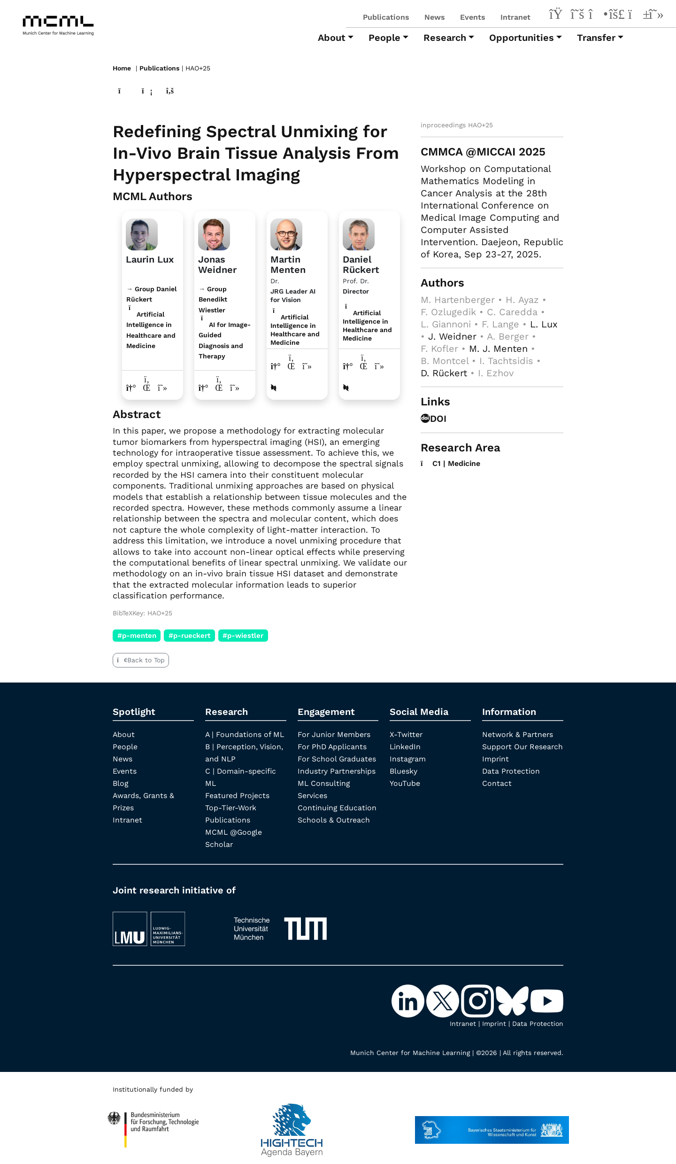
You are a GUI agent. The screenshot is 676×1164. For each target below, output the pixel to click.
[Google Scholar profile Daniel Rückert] (379, 366)
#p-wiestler (243, 635)
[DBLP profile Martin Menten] (273, 387)
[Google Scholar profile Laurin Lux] (162, 387)
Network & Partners (518, 733)
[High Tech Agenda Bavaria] (153, 1125)
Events (472, 17)
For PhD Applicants (333, 746)
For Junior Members (335, 733)
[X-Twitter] (577, 15)
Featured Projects (237, 795)
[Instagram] (597, 15)
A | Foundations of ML (245, 733)
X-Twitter (406, 733)
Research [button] (444, 37)
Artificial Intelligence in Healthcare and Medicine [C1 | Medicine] (295, 329)
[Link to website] (142, 232)
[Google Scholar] (656, 15)
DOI (433, 418)
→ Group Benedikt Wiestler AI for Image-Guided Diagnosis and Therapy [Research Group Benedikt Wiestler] (225, 322)
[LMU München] (165, 923)
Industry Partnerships (337, 770)
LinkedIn (405, 746)
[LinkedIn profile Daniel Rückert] (364, 366)
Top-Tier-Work (231, 807)
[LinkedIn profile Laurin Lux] (147, 387)
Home (122, 68)
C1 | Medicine (451, 462)
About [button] (332, 37)
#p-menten (136, 635)
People (125, 746)
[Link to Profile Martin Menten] (286, 232)
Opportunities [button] (521, 37)
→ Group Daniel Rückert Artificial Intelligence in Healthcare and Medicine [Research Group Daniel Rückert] (151, 317)
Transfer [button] (596, 37)
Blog (121, 782)
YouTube (405, 782)
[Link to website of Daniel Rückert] (348, 366)
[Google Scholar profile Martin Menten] (307, 366)
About (124, 733)
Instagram (408, 758)
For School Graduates (337, 758)
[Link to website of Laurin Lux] (131, 387)
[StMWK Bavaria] (492, 1125)
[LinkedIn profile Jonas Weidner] (219, 387)
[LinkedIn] (557, 15)
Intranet (515, 17)
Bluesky (403, 770)
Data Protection (511, 782)
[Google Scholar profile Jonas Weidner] (235, 387)
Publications (386, 17)
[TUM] (280, 923)
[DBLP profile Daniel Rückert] (346, 387)
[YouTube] (636, 15)
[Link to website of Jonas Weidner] (203, 387)
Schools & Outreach (334, 819)
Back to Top (141, 659)
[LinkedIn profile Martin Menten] (291, 366)
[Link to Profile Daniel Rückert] (359, 232)
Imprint (495, 770)
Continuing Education (337, 807)
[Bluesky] (616, 15)
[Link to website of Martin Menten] (275, 366)
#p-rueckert (189, 635)
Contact (497, 795)
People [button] (384, 37)
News (434, 17)
